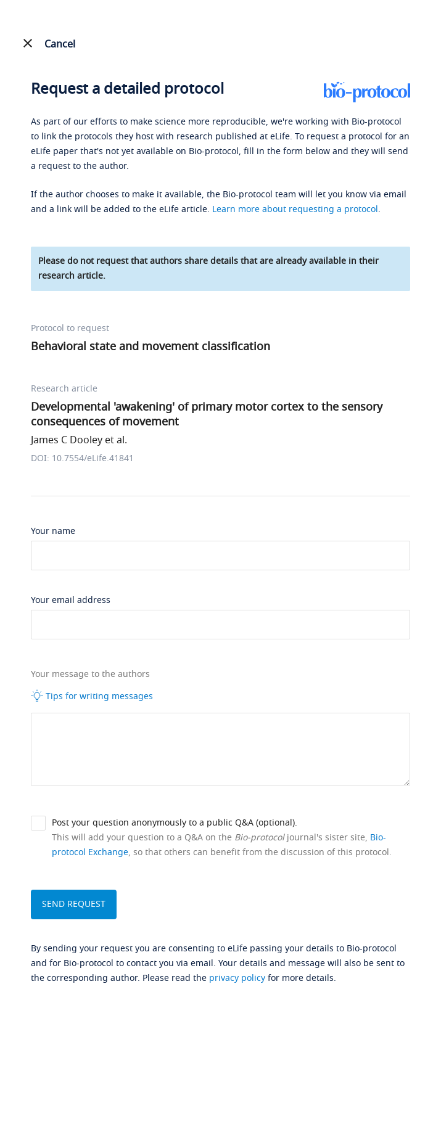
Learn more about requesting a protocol (295, 209)
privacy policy (237, 978)
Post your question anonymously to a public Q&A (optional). (174, 822)
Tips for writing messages (92, 696)
